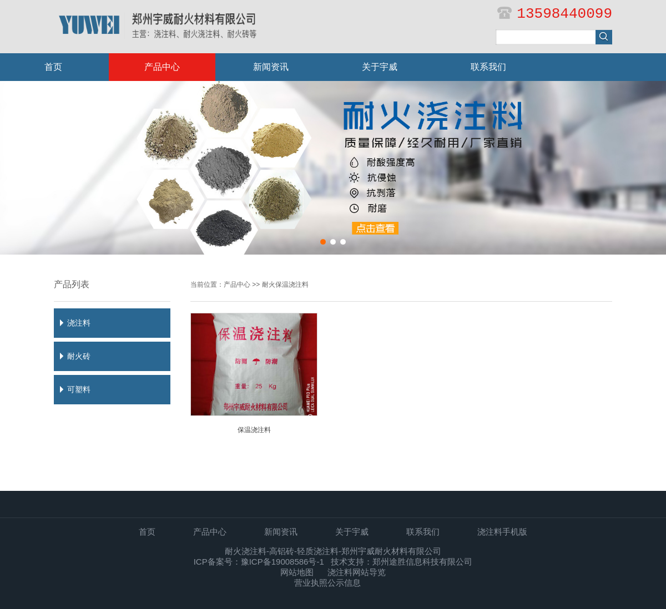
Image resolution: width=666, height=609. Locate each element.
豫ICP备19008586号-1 (282, 561)
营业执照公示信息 (327, 582)
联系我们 (488, 67)
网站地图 (297, 572)
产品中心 (162, 67)
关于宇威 (379, 67)
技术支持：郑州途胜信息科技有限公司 (401, 561)
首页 (53, 67)
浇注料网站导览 (356, 572)
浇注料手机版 (502, 531)
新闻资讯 (271, 67)
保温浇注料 (254, 430)
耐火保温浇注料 (285, 284)
